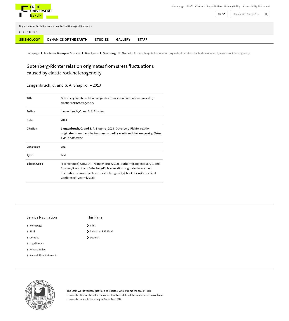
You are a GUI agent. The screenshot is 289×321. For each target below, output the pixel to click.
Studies (102, 39)
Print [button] (92, 225)
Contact (199, 6)
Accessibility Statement (256, 6)
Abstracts (127, 53)
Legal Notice (214, 6)
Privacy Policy (232, 6)
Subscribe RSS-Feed (101, 231)
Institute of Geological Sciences (73, 26)
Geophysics (28, 32)
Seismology (29, 39)
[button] (221, 14)
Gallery (123, 39)
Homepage (178, 6)
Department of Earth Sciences (36, 26)
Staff (189, 6)
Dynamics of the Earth (67, 39)
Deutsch (94, 237)
